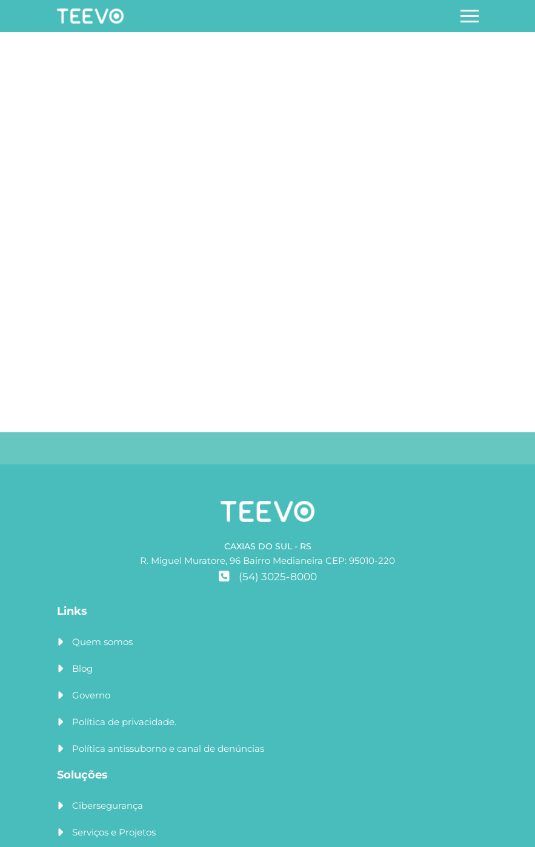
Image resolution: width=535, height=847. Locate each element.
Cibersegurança (107, 805)
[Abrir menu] (469, 16)
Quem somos (102, 642)
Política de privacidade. (124, 722)
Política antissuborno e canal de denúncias (168, 748)
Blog (82, 668)
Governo (91, 695)
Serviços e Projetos (114, 832)
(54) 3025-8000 (268, 577)
